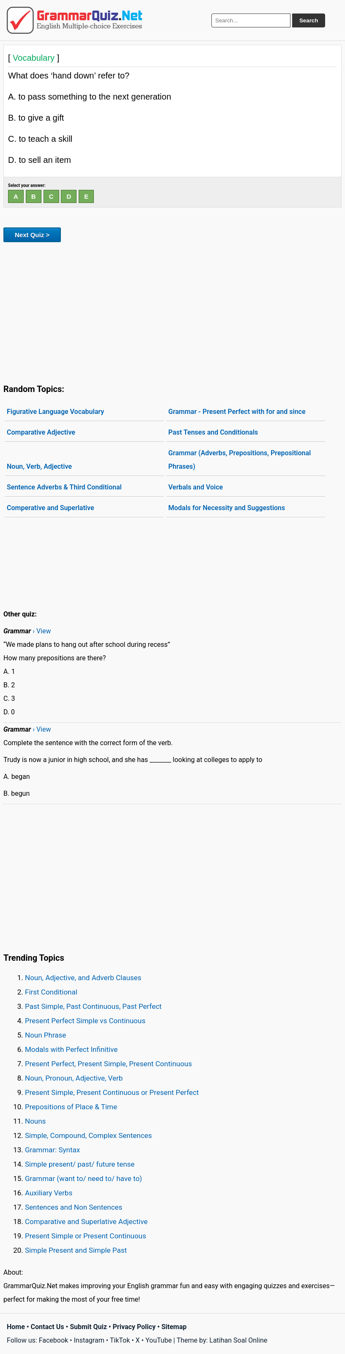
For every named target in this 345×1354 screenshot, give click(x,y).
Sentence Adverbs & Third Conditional (64, 487)
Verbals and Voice (195, 487)
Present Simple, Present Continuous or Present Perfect (112, 1092)
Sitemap (174, 1327)
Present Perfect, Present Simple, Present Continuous (108, 1063)
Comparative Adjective (41, 432)
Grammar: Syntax (52, 1150)
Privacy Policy (134, 1327)
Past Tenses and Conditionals (213, 432)
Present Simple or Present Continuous (85, 1236)
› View (42, 631)
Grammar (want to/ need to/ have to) (83, 1178)
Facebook (53, 1340)
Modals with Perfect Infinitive (71, 1049)
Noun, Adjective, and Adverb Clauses (83, 977)
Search (308, 20)
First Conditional (51, 992)
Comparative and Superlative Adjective (86, 1221)
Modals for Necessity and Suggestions (226, 508)
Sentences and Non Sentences (73, 1207)
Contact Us (47, 1327)
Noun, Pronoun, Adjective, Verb (74, 1078)
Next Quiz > (32, 234)
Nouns (35, 1121)
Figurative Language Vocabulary (55, 412)
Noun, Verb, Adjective (39, 466)
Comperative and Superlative (50, 508)
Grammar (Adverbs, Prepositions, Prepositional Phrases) (239, 459)
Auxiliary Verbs (48, 1193)
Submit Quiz (88, 1327)
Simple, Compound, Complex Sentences (88, 1135)
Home (16, 1327)
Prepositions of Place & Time (71, 1107)
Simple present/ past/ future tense (79, 1164)
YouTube (158, 1340)
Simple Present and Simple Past (76, 1250)
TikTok (120, 1340)
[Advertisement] (172, 311)
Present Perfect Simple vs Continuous (85, 1020)
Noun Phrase (45, 1035)
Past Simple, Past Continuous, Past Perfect (93, 1006)
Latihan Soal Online (238, 1340)
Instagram (89, 1340)
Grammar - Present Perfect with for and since (237, 412)
